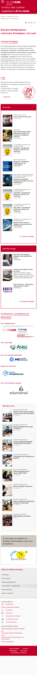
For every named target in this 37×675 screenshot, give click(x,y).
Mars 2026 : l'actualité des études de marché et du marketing (22, 209)
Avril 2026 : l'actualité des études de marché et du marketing (22, 194)
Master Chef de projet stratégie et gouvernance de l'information (23, 412)
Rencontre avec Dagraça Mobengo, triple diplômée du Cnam (23, 256)
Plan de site (24, 650)
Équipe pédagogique (9, 582)
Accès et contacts (7, 593)
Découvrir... (7, 97)
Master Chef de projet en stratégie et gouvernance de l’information (23, 224)
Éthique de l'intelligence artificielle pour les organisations (21, 163)
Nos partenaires (7, 589)
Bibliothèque (13, 650)
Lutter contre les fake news (22, 117)
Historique (5, 575)
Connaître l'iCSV (12, 16)
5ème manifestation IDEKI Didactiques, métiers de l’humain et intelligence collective (22, 134)
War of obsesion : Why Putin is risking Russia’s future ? (24, 285)
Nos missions (6, 578)
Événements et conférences (10, 18)
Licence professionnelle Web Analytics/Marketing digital (22, 442)
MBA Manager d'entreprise (22, 516)
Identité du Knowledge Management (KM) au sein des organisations (23, 180)
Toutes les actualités (28, 236)
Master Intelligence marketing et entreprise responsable (23, 502)
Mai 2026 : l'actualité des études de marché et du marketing (22, 149)
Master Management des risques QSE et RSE (21, 472)
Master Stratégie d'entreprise (22, 486)
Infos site (25, 648)
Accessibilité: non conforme (18, 652)
